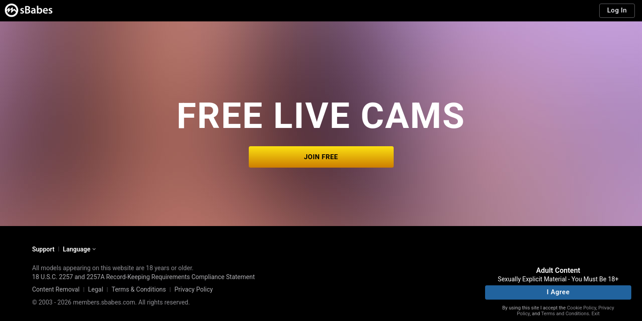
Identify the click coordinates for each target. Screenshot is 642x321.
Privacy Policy (193, 289)
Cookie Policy (581, 308)
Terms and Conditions (565, 314)
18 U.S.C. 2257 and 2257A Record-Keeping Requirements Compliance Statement (143, 276)
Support (43, 249)
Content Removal (56, 289)
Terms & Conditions (138, 289)
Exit (596, 314)
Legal (95, 289)
